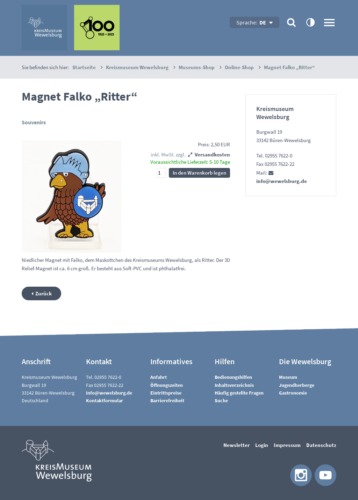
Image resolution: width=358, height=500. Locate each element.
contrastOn (310, 22)
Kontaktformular (104, 400)
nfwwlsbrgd (109, 393)
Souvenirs (34, 122)
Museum (288, 377)
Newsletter (236, 445)
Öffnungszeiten (166, 385)
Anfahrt (158, 377)
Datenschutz (321, 445)
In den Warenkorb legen (199, 172)
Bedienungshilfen (233, 377)
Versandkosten (212, 154)
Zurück (43, 293)
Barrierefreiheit (167, 400)
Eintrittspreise (165, 393)
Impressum (287, 445)
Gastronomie (293, 393)
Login (261, 445)
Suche (221, 400)
